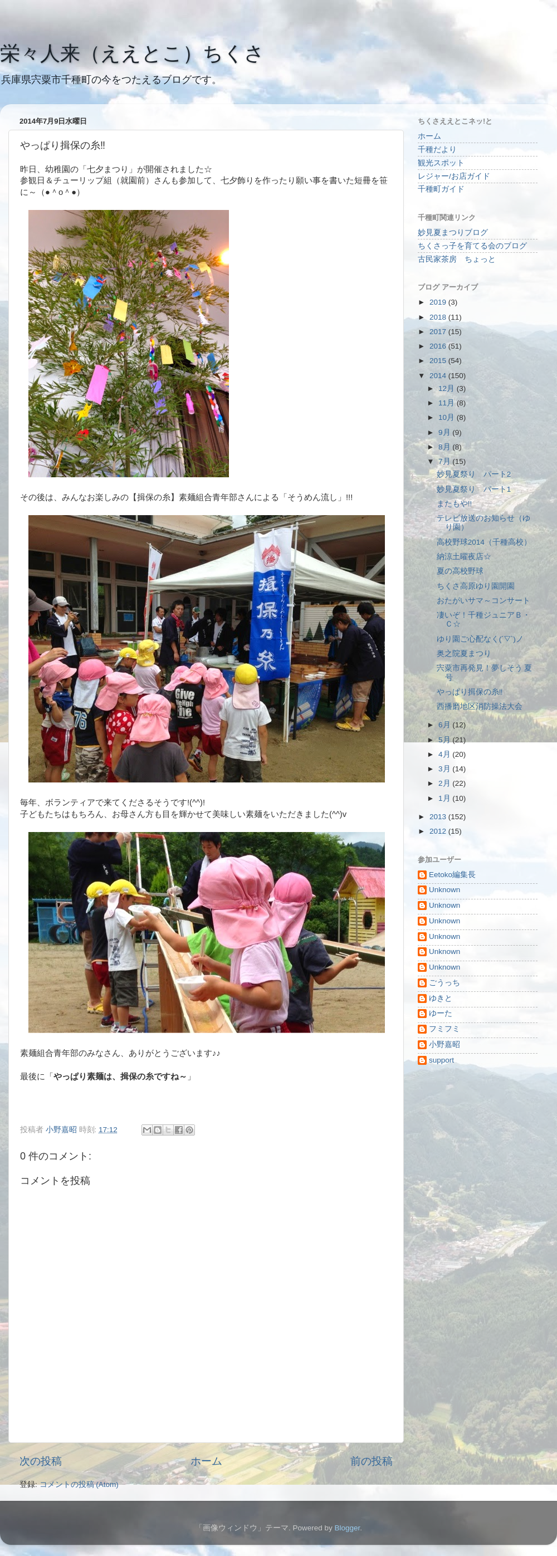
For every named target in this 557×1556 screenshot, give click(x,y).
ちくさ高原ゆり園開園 (476, 586)
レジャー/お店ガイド (454, 176)
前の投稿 (371, 1461)
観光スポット (441, 163)
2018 (438, 317)
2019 (438, 302)
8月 (445, 447)
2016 (438, 346)
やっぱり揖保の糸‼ (470, 692)
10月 (447, 417)
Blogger (347, 1528)
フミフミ (444, 1029)
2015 (438, 360)
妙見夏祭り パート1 (474, 489)
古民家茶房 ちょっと (457, 259)
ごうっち (444, 982)
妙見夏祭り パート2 (474, 474)
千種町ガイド (441, 189)
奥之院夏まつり (464, 653)
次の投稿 (40, 1461)
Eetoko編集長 (452, 874)
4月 (445, 754)
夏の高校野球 (460, 571)
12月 (447, 388)
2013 (438, 817)
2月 (445, 783)
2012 (438, 831)
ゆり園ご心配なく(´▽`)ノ (480, 639)
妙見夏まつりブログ (453, 232)
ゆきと (440, 998)
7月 (445, 461)
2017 (438, 331)
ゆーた (440, 1013)
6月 (445, 725)
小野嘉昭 (444, 1044)
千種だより (437, 149)
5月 (445, 740)
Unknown (444, 889)
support (441, 1060)
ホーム (206, 1461)
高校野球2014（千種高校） (484, 542)
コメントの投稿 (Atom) (79, 1484)
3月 (445, 769)
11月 (447, 403)
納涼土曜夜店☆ (464, 556)
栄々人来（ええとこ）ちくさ (132, 53)
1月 (445, 798)
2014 (438, 375)
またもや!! (454, 504)
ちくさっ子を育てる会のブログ (472, 246)
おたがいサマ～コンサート (483, 600)
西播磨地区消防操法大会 (479, 706)
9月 (445, 432)
